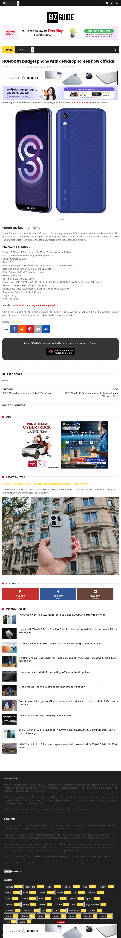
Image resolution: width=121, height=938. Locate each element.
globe (42, 893)
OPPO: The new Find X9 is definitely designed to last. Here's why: (45, 484)
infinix (60, 893)
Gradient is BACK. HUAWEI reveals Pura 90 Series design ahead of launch (60, 643)
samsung (30, 887)
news (73, 66)
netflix (43, 904)
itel (73, 904)
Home (9, 50)
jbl (43, 910)
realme (103, 887)
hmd (40, 916)
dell (56, 910)
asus (25, 893)
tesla (71, 916)
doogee (9, 910)
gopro (56, 916)
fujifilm (9, 904)
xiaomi (68, 887)
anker (92, 910)
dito (57, 898)
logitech (28, 910)
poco (89, 898)
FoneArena (16, 322)
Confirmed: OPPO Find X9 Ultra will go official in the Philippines (54, 672)
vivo (85, 887)
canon (59, 904)
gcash (73, 898)
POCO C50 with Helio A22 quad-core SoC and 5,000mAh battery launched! (62, 614)
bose (103, 916)
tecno (25, 898)
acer (41, 898)
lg (75, 893)
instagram (74, 910)
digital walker (92, 904)
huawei (9, 887)
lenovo (92, 893)
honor (59, 66)
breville (87, 916)
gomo (9, 916)
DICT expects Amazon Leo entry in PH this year (45, 715)
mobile (66, 66)
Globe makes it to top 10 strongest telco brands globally (52, 686)
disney (24, 916)
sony (8, 898)
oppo (50, 887)
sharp (26, 904)
